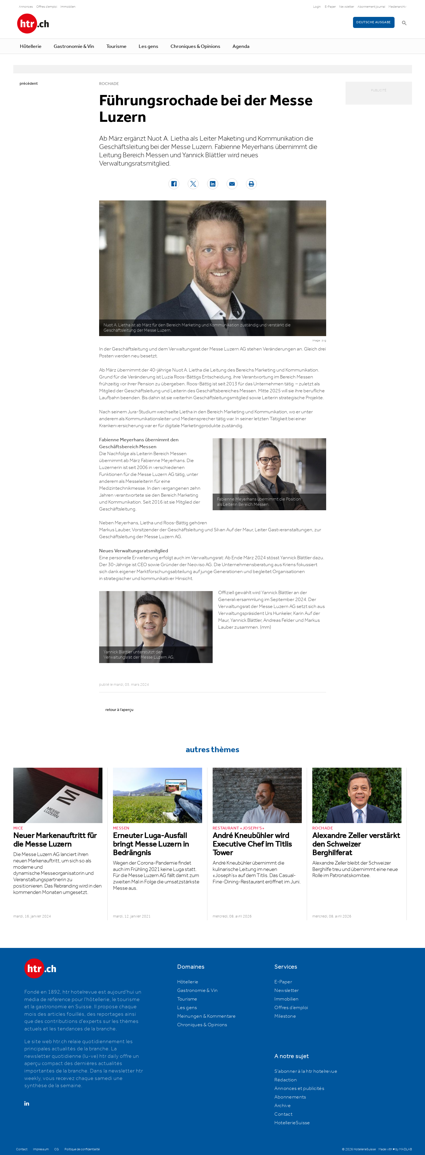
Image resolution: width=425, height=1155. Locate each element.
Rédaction (285, 1080)
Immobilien (67, 6)
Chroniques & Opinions (195, 46)
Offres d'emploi (46, 6)
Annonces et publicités (299, 1088)
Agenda (241, 46)
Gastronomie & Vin (74, 46)
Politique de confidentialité (82, 1149)
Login (317, 6)
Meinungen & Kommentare (206, 1016)
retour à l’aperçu (119, 710)
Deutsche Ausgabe (373, 22)
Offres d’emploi (291, 1008)
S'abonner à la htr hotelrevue (305, 1071)
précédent (29, 84)
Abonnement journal (371, 6)
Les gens (148, 46)
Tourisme (116, 46)
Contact (283, 1114)
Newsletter (346, 6)
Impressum (41, 1149)
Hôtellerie (31, 46)
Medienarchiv (397, 6)
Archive (282, 1106)
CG (56, 1149)
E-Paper (330, 6)
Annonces (26, 6)
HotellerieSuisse (292, 1123)
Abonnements (290, 1097)
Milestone (285, 1016)
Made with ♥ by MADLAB (395, 1149)
